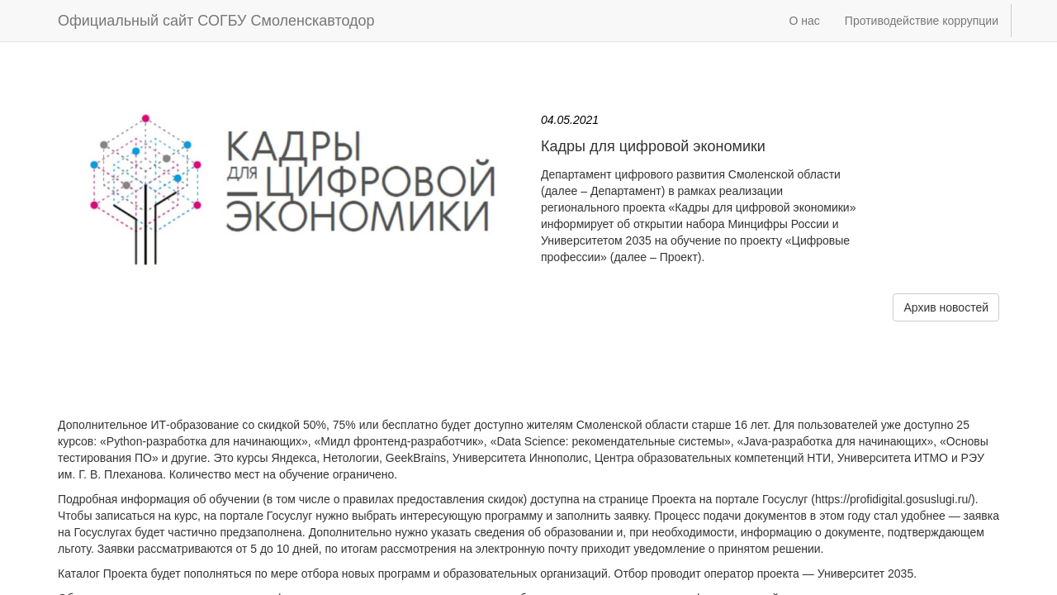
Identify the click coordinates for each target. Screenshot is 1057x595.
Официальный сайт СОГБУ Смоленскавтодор (216, 20)
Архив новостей (945, 307)
